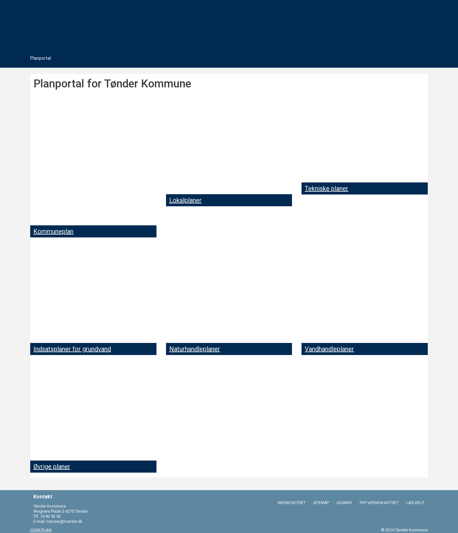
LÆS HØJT (415, 502)
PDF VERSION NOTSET (379, 502)
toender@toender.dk (64, 521)
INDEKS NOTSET (292, 502)
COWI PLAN (41, 530)
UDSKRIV (344, 502)
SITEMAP (321, 502)
